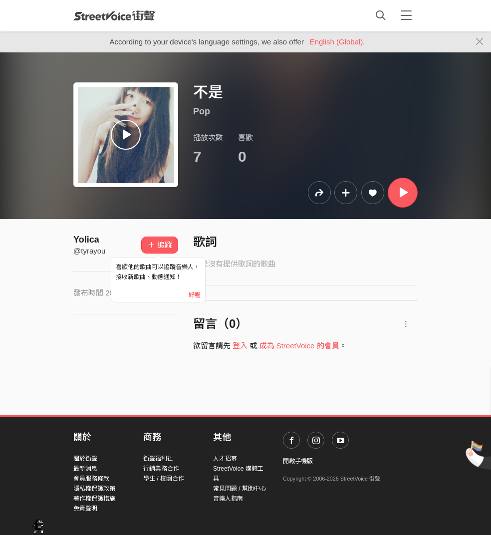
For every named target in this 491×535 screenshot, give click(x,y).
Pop (201, 111)
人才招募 (225, 458)
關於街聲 (85, 458)
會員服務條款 (91, 478)
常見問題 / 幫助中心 (239, 488)
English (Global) (336, 41)
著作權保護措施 (94, 498)
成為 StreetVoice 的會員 (299, 345)
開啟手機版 (298, 461)
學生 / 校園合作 (163, 478)
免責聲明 (85, 508)
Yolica (86, 240)
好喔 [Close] (195, 294)
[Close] (480, 42)
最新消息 (85, 468)
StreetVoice (114, 15)
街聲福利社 (158, 458)
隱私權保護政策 (94, 488)
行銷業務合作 (161, 468)
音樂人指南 (228, 498)
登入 (240, 345)
